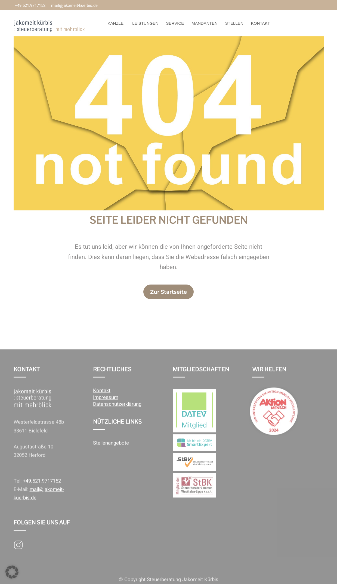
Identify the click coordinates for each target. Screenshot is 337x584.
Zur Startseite (168, 292)
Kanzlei (116, 23)
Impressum (105, 405)
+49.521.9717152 (30, 5)
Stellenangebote (111, 451)
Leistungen (145, 23)
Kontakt (260, 23)
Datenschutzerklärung (117, 412)
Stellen (234, 23)
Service (175, 23)
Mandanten (204, 23)
